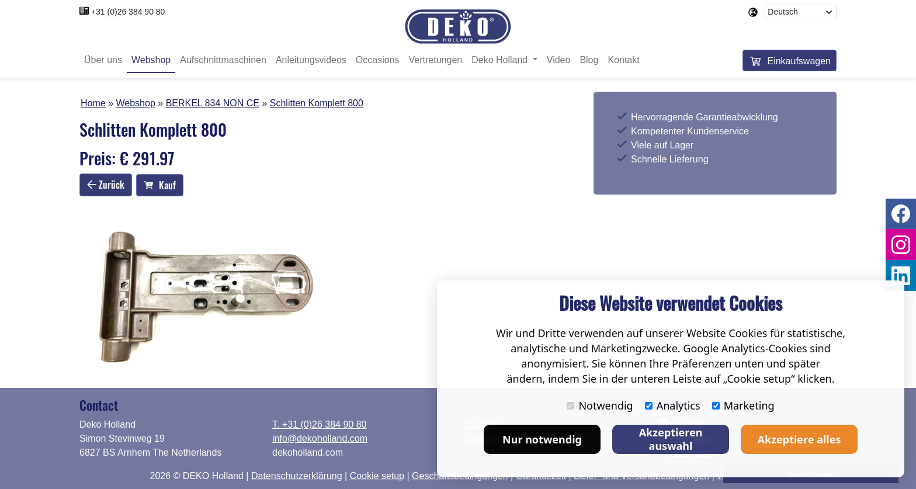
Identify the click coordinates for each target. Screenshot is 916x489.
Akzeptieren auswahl (671, 439)
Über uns (103, 60)
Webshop (151, 60)
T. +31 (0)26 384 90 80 (319, 424)
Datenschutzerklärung (296, 476)
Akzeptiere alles (799, 439)
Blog (589, 60)
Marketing (743, 405)
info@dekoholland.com (319, 438)
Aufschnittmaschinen (223, 60)
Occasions (378, 60)
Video (559, 60)
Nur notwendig (542, 439)
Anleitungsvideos (311, 60)
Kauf (160, 185)
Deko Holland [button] (500, 60)
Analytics (672, 405)
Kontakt (623, 60)
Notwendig (600, 405)
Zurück (105, 185)
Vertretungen (436, 60)
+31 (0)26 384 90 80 (128, 11)
